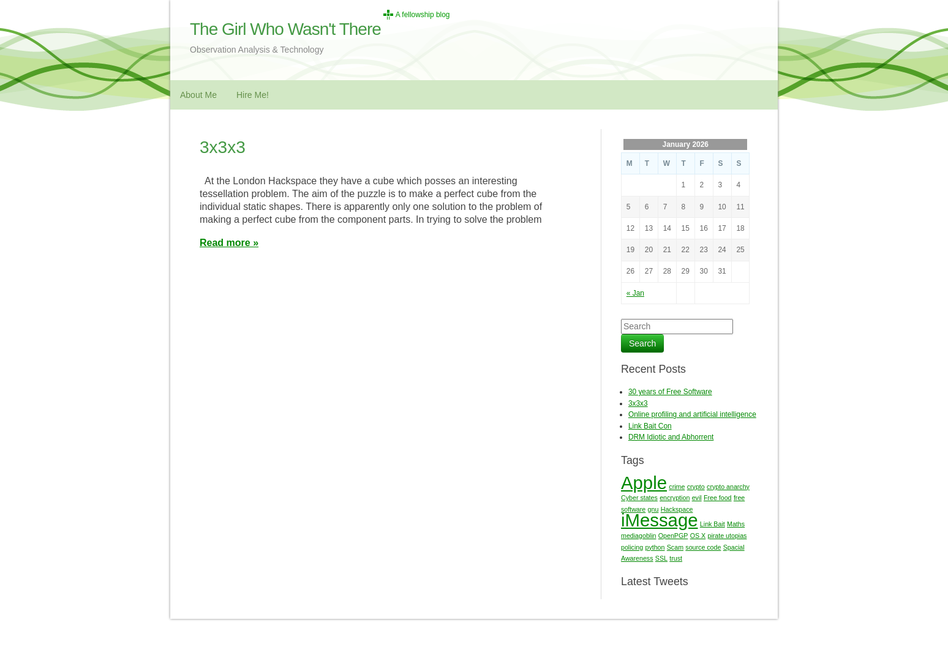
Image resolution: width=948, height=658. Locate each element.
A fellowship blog (423, 14)
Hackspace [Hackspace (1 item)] (677, 509)
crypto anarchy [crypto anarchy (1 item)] (728, 486)
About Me (198, 95)
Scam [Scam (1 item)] (675, 547)
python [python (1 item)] (654, 547)
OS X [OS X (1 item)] (697, 535)
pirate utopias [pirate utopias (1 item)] (727, 535)
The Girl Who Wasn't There (285, 29)
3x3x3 (223, 147)
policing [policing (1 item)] (632, 547)
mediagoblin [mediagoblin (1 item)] (638, 535)
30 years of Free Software (670, 391)
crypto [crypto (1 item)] (696, 486)
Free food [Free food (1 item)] (718, 497)
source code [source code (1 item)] (703, 547)
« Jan (635, 293)
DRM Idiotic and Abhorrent (670, 437)
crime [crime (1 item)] (677, 486)
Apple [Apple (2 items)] (644, 483)
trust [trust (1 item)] (675, 558)
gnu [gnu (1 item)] (653, 509)
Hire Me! (252, 95)
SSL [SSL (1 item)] (661, 558)
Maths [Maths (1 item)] (736, 524)
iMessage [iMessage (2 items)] (659, 520)
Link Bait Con (650, 426)
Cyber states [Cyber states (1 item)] (639, 497)
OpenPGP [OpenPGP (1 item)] (673, 535)
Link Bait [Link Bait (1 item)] (712, 524)
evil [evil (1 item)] (697, 497)
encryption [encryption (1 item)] (675, 497)
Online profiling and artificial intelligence (692, 414)
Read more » (229, 242)
